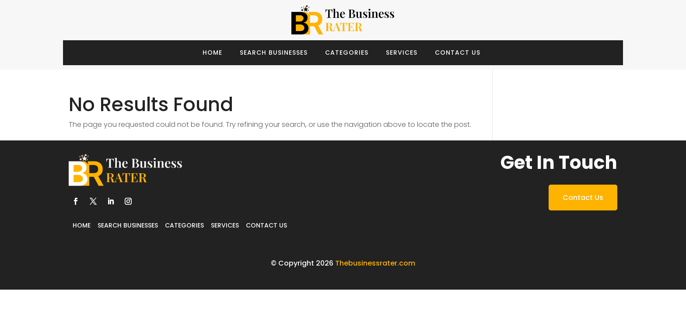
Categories (346, 52)
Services (401, 52)
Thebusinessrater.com (375, 263)
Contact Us (457, 52)
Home (212, 52)
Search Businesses (274, 52)
